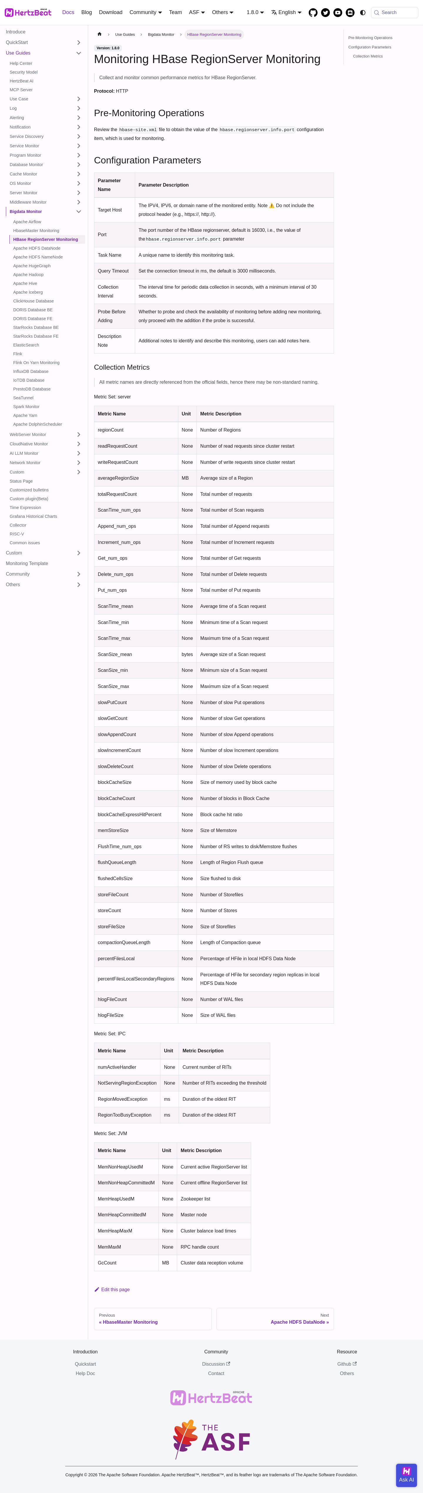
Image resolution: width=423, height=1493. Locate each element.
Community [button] (143, 12)
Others (347, 1373)
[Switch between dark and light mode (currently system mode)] (362, 12)
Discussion (216, 1364)
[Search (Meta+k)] (395, 12)
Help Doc (85, 1373)
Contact (216, 1373)
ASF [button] (194, 12)
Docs (68, 12)
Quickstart (85, 1364)
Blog (86, 12)
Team (175, 12)
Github (347, 1364)
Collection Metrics (368, 56)
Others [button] (220, 12)
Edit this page (112, 1289)
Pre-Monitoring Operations (370, 37)
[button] (43, 42)
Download (110, 12)
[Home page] (99, 35)
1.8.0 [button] (252, 12)
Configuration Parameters (369, 47)
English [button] (283, 12)
